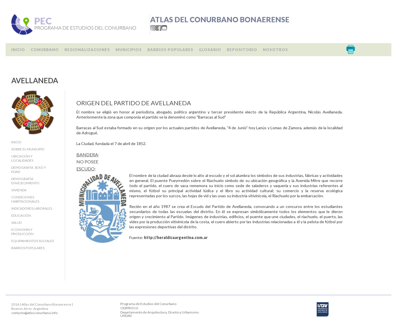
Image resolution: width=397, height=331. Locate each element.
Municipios (129, 49)
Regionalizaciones (87, 49)
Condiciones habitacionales (25, 199)
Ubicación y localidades (22, 158)
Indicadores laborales (31, 208)
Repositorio (242, 49)
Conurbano (45, 49)
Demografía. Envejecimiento (25, 181)
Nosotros (275, 49)
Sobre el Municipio (28, 149)
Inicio (18, 49)
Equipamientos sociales (32, 241)
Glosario (210, 49)
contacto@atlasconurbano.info (34, 313)
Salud (16, 222)
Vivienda (18, 190)
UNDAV (126, 316)
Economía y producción (22, 231)
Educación (21, 215)
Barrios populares (170, 49)
